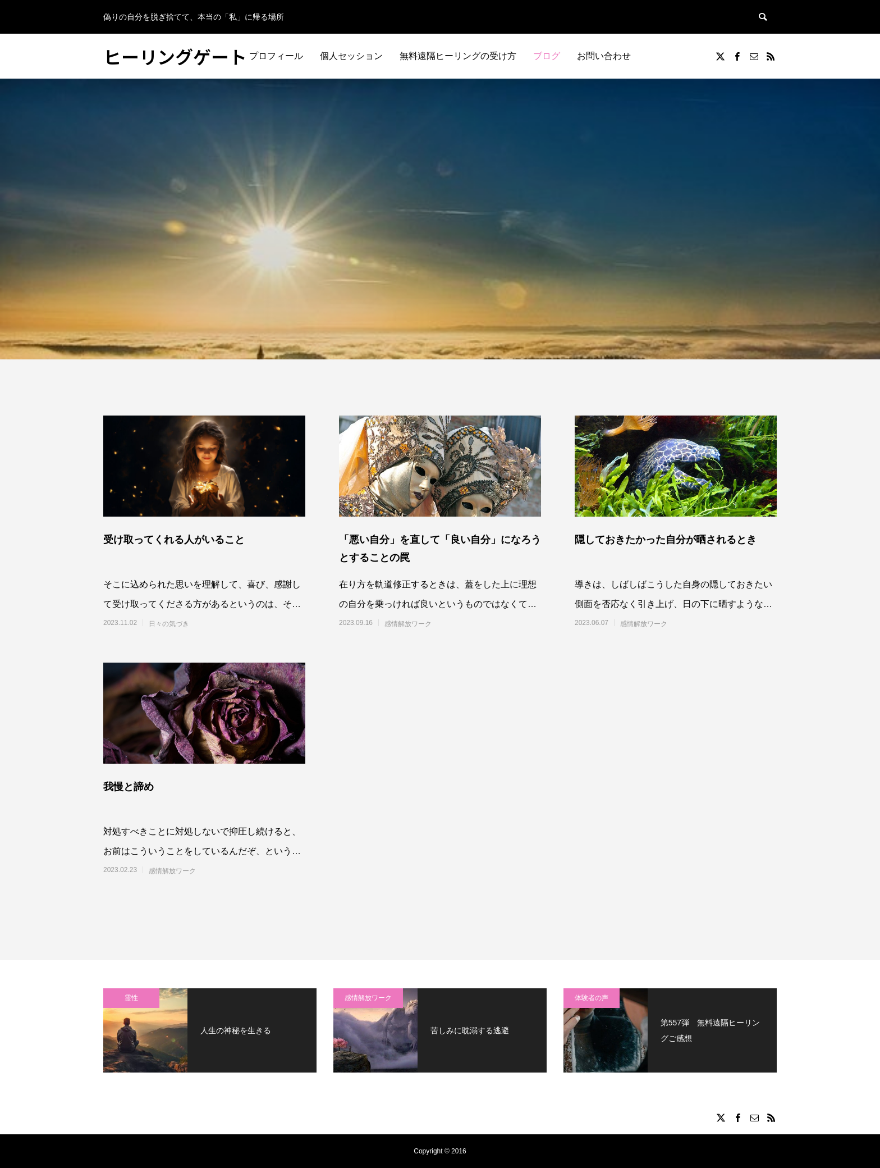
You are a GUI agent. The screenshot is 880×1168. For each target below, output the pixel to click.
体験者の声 (591, 998)
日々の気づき (169, 624)
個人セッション (351, 56)
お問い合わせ (604, 56)
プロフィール (276, 56)
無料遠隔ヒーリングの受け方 (458, 56)
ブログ (546, 56)
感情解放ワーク (408, 624)
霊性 (131, 998)
